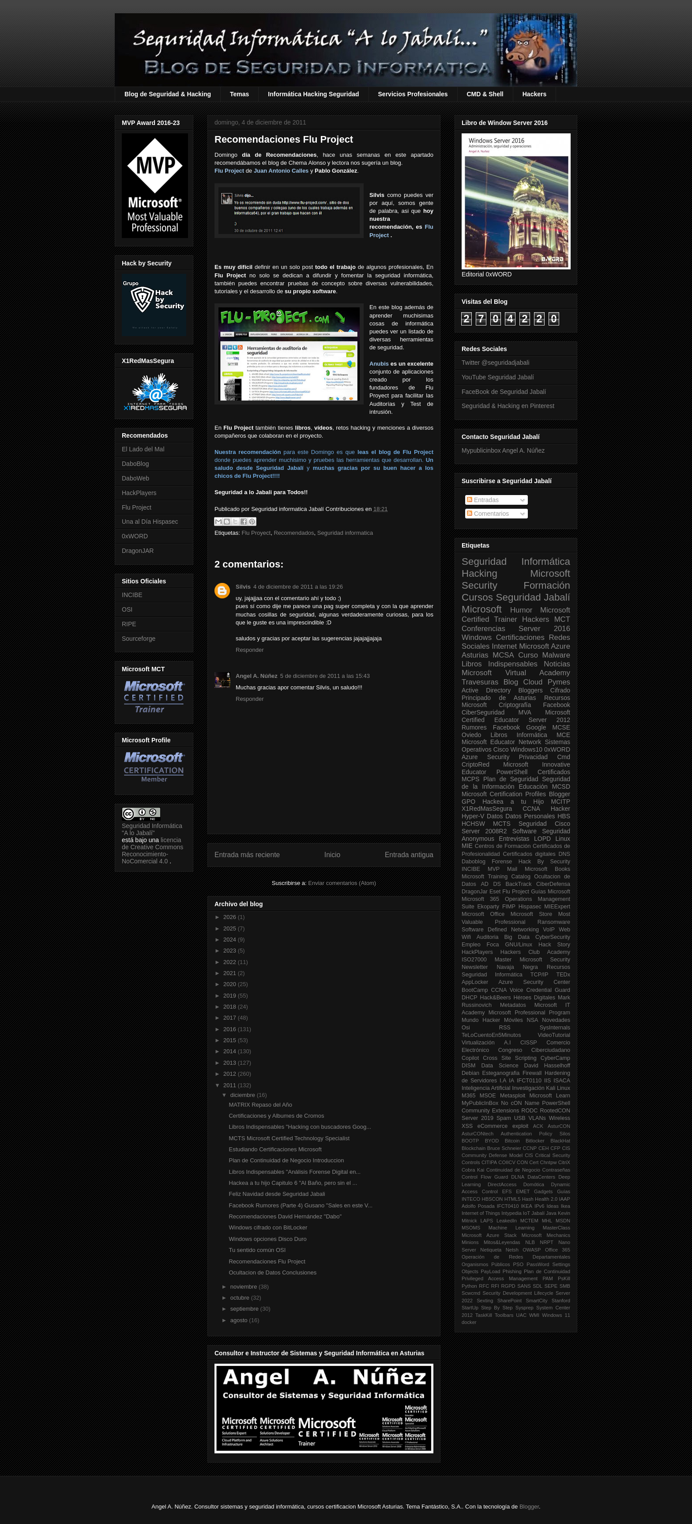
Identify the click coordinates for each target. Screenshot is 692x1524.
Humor (521, 610)
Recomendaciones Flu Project (267, 1261)
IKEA (527, 1206)
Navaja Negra (517, 967)
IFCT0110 (529, 1081)
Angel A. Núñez (257, 676)
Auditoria (488, 937)
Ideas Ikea (558, 1206)
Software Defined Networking (500, 930)
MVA (525, 712)
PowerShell (512, 771)
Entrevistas (514, 838)
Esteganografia (501, 1073)
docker (469, 1322)
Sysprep (524, 1307)
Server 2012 (549, 719)
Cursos (477, 597)
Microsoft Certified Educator (516, 716)
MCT (562, 619)
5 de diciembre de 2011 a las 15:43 (325, 676)
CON (522, 1162)
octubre (240, 1297)
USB (520, 1118)
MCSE (561, 727)
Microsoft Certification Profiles (504, 794)
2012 (230, 1073)
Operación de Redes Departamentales (516, 1256)
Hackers (535, 94)
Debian (470, 1073)
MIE (467, 845)
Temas (239, 94)
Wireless (559, 1118)
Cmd (563, 756)
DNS (564, 854)
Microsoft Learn (550, 1096)
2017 (230, 1017)
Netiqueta (490, 1249)
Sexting (485, 1300)
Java (551, 1213)
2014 (230, 1051)
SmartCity (536, 1300)
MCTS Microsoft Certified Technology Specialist (289, 1138)
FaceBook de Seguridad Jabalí (504, 391)
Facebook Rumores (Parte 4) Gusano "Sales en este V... (300, 1205)
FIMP (508, 907)
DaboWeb (135, 478)
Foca (493, 945)
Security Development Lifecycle (518, 1293)
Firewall (532, 1073)
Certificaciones (520, 637)
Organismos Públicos (486, 1264)
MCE (563, 734)
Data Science (499, 1066)
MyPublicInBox (480, 1103)
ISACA (561, 1081)
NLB (530, 1242)
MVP (494, 869)
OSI (127, 609)
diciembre (243, 1095)
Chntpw (548, 1162)
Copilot (470, 1058)
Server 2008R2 (484, 831)
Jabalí (538, 1213)
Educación (533, 786)
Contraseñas (556, 1169)
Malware (556, 655)
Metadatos (513, 1005)
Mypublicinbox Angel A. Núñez (503, 450)
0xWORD (135, 536)
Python (469, 1286)
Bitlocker (535, 1140)
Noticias (557, 664)
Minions (470, 1242)
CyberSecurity (552, 937)
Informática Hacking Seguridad (313, 94)
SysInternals (555, 1028)
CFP (555, 1148)
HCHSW (473, 823)
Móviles (513, 1020)
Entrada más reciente (247, 854)
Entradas (483, 499)
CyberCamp (555, 1058)
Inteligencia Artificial (486, 1088)
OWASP (532, 1249)
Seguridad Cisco (544, 823)
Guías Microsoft (550, 892)
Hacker (560, 808)
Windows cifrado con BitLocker (268, 1227)
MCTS (502, 823)
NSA (532, 1020)
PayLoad (490, 1271)
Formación (546, 585)
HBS (563, 816)
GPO (468, 801)
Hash (528, 1199)
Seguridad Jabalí (533, 597)
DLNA (517, 1177)
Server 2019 (477, 1118)
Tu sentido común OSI (257, 1250)
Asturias (475, 655)
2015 (230, 1040)
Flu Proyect (256, 532)
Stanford (561, 1300)
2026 (230, 917)
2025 (230, 928)
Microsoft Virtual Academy (516, 673)
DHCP (470, 998)
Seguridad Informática (516, 561)
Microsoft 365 (480, 899)
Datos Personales (530, 816)
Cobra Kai (473, 1169)
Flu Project (229, 170)
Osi (466, 1028)
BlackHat (560, 1140)
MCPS (470, 779)
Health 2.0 (546, 1199)
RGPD (508, 1286)
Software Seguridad (541, 831)
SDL (537, 1286)
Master (503, 960)
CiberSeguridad (483, 712)
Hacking (479, 573)
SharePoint (509, 1300)
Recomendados (294, 532)
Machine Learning (511, 1227)
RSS (505, 1028)
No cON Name (520, 1103)
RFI (495, 1286)
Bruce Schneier (504, 1148)
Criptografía (515, 704)
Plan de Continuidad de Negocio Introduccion (286, 1160)
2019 (230, 995)
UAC (521, 1315)
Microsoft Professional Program (529, 1013)
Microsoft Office (483, 914)
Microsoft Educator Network (501, 741)
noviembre (244, 1286)
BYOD (492, 1140)
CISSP (528, 1043)
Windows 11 (556, 1315)
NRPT (546, 1242)
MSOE (488, 1096)
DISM (468, 1066)
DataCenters (541, 1177)
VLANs (537, 1118)
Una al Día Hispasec (150, 521)
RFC (484, 1286)
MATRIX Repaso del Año (260, 1104)
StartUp (470, 1307)
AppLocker (475, 982)
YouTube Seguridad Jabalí (498, 377)
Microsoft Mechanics (546, 1235)
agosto (239, 1320)
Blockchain (473, 1148)
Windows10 (526, 749)
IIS (547, 1081)
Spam (503, 1118)
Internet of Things (481, 1213)
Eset (494, 892)
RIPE (129, 624)
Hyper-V (473, 816)
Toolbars (504, 1315)
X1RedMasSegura (487, 808)
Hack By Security (544, 861)
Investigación (528, 1088)
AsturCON (559, 1126)
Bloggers (530, 690)
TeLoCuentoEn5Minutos (491, 1035)
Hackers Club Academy (535, 952)
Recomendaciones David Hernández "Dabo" (285, 1216)
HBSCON (492, 1199)
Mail (512, 869)
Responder (250, 650)
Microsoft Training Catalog (496, 877)
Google (536, 727)
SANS (523, 1286)
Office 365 (557, 1249)
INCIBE (132, 594)
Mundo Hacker (481, 1020)
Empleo (471, 945)
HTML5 (512, 1199)
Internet (504, 646)
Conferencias (483, 628)
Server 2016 (544, 628)
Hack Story (554, 945)
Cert (533, 1162)
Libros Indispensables (500, 664)
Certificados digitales (529, 854)
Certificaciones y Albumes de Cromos (276, 1115)
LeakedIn (506, 1220)
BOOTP (470, 1140)
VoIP (549, 930)
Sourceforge (138, 638)
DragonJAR (138, 550)
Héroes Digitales (534, 998)
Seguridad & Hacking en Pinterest (508, 405)
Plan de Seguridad (510, 779)
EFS (507, 1191)
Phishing (512, 1271)
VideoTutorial (554, 1035)
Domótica (533, 1184)
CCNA (531, 808)
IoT (526, 1213)
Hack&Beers (495, 998)
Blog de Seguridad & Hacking (167, 94)
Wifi (466, 937)
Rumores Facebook (491, 727)
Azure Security (485, 756)
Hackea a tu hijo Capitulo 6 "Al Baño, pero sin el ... (293, 1183)
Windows (477, 637)
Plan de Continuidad (547, 1271)
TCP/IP (539, 975)
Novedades (556, 1020)
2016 (230, 1029)
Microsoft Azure (544, 646)
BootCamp (475, 990)
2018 (230, 1006)
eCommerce (493, 1126)
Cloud (533, 682)
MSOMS (471, 1227)
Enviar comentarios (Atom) (342, 883)
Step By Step (496, 1307)
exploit (520, 1126)
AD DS (491, 884)
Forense (502, 861)
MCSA (503, 655)
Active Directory (486, 690)
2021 (230, 973)
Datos (495, 816)
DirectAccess (502, 1184)
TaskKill (483, 1315)
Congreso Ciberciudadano (534, 1050)
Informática (532, 734)
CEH (543, 1148)
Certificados (554, 771)
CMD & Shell (485, 94)
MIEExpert (557, 907)
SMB (565, 1286)
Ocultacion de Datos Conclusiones (272, 1272)
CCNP (530, 1148)
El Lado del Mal (143, 449)
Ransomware (554, 922)
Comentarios (488, 513)
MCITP (560, 801)
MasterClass (556, 1227)
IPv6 (539, 1206)
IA (511, 1081)
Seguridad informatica (345, 532)
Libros (498, 734)
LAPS (487, 1220)
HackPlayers (139, 492)
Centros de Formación (503, 846)
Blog (511, 682)
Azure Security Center (534, 982)
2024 (230, 939)
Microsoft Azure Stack (489, 1235)
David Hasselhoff (547, 1066)
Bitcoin (512, 1140)
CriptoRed (475, 764)
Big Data (517, 937)
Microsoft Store (532, 914)
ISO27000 (474, 960)
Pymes (559, 682)
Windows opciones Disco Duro (267, 1239)
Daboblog (473, 861)
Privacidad (533, 756)
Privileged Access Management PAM (507, 1278)
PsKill (564, 1278)
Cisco (501, 749)
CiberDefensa (553, 884)
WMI (534, 1315)
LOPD (542, 838)
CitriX (564, 1162)
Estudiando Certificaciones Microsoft (275, 1149)
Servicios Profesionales (413, 94)
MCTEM (529, 1220)
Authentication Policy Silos (535, 1133)
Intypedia (511, 1213)
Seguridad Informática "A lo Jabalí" (152, 829)
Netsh (512, 1249)
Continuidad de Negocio (513, 1169)
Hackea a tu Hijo (513, 801)
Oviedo (471, 734)
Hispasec (530, 907)
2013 (230, 1062)
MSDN (563, 1220)
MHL (547, 1220)
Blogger (559, 794)
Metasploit (512, 1096)
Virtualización (478, 1043)
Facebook (556, 704)
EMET (523, 1191)
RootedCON (555, 1111)
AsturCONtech (477, 1133)
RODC (529, 1111)
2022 (230, 962)
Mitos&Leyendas (502, 1242)
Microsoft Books (547, 869)
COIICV (506, 1162)
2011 (230, 1085)
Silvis (243, 586)
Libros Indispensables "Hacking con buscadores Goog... (300, 1126)
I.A (503, 1081)
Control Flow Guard (485, 1177)
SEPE (550, 1286)
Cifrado (560, 690)
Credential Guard (548, 990)
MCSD (561, 786)
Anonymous (478, 838)
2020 (230, 984)
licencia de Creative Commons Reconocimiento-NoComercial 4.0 (152, 850)
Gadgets (543, 1191)
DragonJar (475, 892)
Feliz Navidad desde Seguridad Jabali (277, 1194)
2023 (230, 950)
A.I (507, 1043)
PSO (518, 1264)
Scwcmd (471, 1293)
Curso (528, 655)
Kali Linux (558, 1088)
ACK (538, 1126)
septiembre (245, 1308)
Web (564, 930)
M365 (469, 1096)
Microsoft (482, 609)
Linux (563, 838)
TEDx (563, 975)
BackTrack (518, 884)
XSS (467, 1126)
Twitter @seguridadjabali (496, 362)
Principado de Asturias (499, 697)
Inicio (332, 854)
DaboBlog (135, 463)
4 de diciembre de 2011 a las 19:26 (298, 586)
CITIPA (489, 1162)
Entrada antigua (409, 854)
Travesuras (480, 682)
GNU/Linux (519, 945)
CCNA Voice (507, 990)
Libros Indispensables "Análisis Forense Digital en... (295, 1172)
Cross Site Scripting (510, 1058)
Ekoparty (488, 907)
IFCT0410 (508, 1206)
